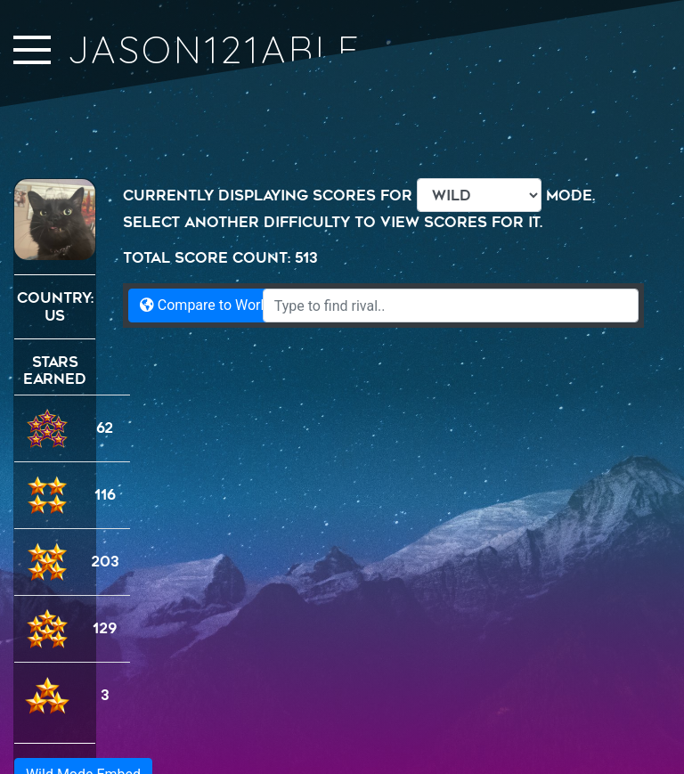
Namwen (633, 757)
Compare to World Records (234, 305)
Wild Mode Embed (83, 707)
